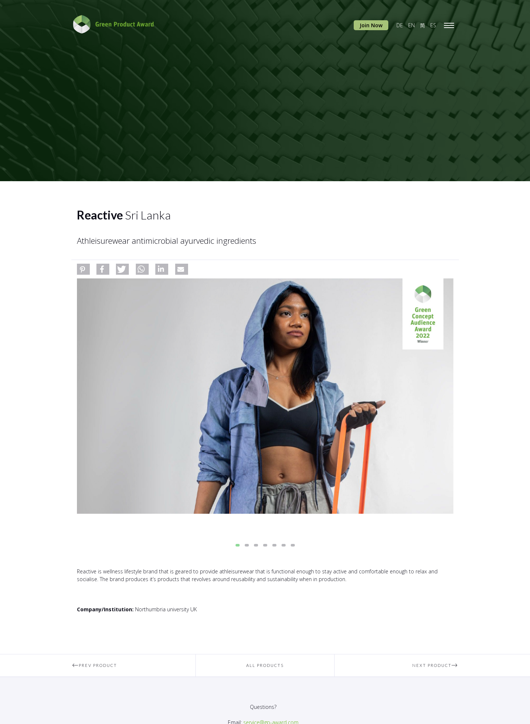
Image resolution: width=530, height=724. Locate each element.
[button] (83, 269)
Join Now (371, 25)
